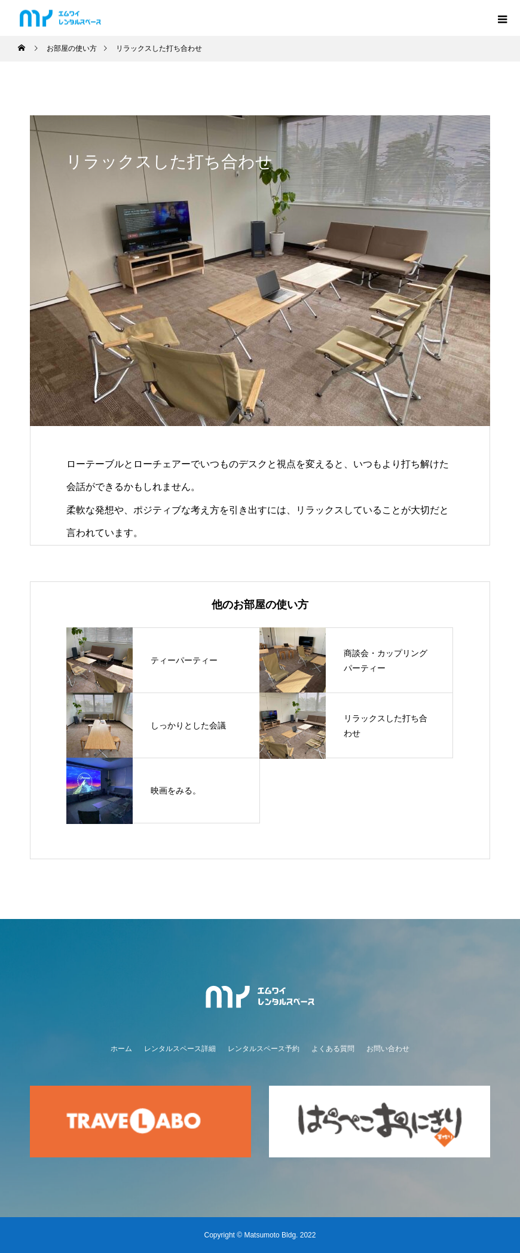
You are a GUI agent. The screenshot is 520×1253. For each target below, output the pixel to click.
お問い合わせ (387, 1048)
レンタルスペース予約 (263, 1048)
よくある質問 (332, 1048)
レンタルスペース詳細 (180, 1048)
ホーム (121, 1048)
